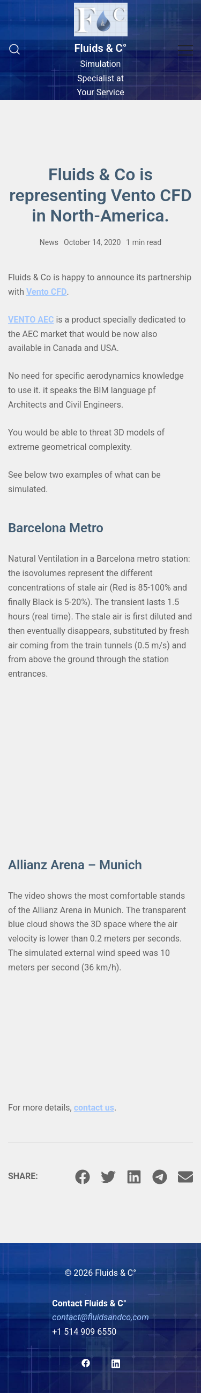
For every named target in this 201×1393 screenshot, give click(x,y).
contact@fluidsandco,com (100, 1317)
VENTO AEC (31, 320)
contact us (94, 1108)
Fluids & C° (101, 48)
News (49, 242)
